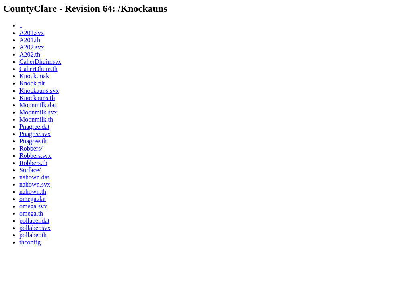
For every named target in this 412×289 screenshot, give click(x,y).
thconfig (30, 242)
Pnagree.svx (35, 133)
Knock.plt (32, 83)
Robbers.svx (35, 155)
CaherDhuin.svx (40, 61)
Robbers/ (31, 148)
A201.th (29, 40)
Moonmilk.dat (37, 105)
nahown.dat (34, 177)
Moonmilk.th (36, 119)
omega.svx (33, 206)
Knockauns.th (37, 97)
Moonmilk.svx (38, 112)
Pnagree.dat (34, 126)
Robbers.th (33, 162)
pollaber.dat (34, 220)
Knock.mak (34, 76)
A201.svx (31, 32)
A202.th (29, 54)
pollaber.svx (35, 227)
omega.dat (32, 198)
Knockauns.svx (39, 90)
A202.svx (31, 47)
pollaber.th (33, 235)
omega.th (31, 213)
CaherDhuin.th (38, 68)
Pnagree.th (33, 141)
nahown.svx (34, 184)
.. (21, 25)
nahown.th (32, 191)
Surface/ (30, 170)
